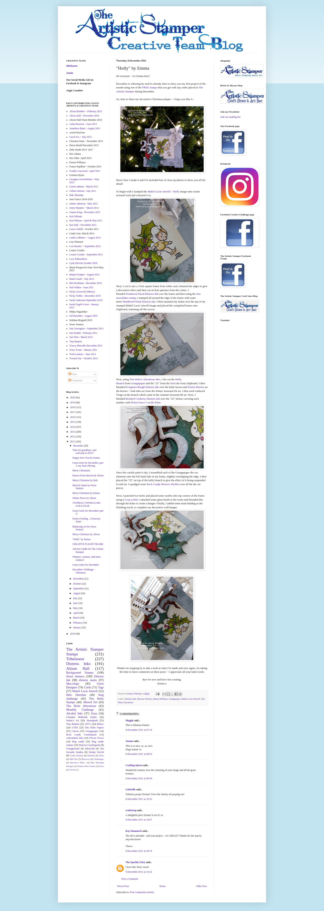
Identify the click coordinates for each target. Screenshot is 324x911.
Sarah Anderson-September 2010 (85, 300)
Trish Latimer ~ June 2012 (82, 354)
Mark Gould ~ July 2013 (81, 278)
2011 (73, 441)
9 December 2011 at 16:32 (139, 871)
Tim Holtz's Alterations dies (145, 379)
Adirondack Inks (74, 738)
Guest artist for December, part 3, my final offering (87, 464)
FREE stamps (149, 87)
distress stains (88, 680)
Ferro (101, 766)
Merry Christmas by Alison (86, 534)
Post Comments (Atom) (142, 892)
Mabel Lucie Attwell (190, 699)
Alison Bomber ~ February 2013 (85, 111)
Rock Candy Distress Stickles (163, 484)
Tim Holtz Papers (94, 727)
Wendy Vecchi (96, 752)
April (76, 612)
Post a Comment (129, 878)
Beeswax (86, 759)
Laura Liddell (76, 229)
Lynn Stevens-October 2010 (83, 263)
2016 (73, 417)
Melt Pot (73, 759)
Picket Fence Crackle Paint (145, 402)
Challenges (99, 759)
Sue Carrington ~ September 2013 (86, 328)
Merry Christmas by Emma (86, 493)
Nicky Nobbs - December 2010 (85, 295)
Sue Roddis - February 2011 (83, 332)
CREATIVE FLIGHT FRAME (87, 544)
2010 (73, 633)
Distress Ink (130, 699)
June (75, 603)
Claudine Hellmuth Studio (81, 717)
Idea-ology (72, 683)
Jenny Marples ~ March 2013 (84, 207)
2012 (73, 436)
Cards (87, 687)
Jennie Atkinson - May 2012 (83, 203)
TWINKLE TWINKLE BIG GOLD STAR (86, 504)
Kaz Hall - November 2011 (82, 224)
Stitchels (91, 755)
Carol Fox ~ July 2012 (80, 137)
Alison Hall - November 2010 (84, 115)
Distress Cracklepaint (89, 745)
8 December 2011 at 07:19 (139, 729)
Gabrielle (131, 789)
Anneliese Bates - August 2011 (84, 128)
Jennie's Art (72, 720)
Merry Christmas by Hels (85, 480)
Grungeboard (72, 748)
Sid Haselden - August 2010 (83, 315)
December (78, 445)
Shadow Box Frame (86, 766)
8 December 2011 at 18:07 (139, 819)
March (76, 617)
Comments (75, 380)
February (78, 622)
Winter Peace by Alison (84, 498)
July (75, 598)
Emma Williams (160, 699)
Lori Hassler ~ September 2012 (85, 246)
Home (163, 886)
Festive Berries (196, 387)
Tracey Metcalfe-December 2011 (85, 345)
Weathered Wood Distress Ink (142, 293)
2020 (73, 397)
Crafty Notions (76, 755)
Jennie (69, 73)
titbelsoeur (72, 65)
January (77, 627)
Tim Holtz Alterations (81, 706)
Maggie (129, 720)
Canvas (75, 731)
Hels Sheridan (76, 195)
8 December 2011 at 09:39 (139, 778)
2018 (73, 407)
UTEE (75, 727)
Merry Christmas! (81, 470)
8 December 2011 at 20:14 (139, 851)
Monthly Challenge (80, 709)
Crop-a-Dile (131, 499)
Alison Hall (78, 668)
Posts (73, 374)
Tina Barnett (75, 341)
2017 (73, 412)
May (75, 608)
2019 (73, 402)
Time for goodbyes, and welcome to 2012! (84, 451)
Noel (173, 383)
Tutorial (72, 770)
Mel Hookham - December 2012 (85, 283)
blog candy (78, 741)
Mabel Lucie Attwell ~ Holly (163, 191)
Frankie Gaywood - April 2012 (84, 170)
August (77, 593)
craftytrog (131, 810)
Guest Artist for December (85, 564)
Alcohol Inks (74, 713)
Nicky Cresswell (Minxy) (82, 291)
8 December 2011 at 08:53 (139, 754)
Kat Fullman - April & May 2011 (85, 220)
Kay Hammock (134, 830)
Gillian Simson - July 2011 (82, 190)
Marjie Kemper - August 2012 (84, 274)
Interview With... (78, 762)
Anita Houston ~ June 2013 (83, 124)
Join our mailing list (230, 116)
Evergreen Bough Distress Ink (142, 387)
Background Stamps (79, 672)
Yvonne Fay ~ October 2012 (83, 358)
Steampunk (92, 720)
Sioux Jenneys (75, 676)
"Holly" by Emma (81, 539)
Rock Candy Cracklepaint (81, 734)
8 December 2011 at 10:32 (139, 799)
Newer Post (123, 886)
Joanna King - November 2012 (84, 212)
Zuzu (94, 713)
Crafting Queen (134, 765)
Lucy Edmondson (78, 258)
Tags (101, 687)
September (78, 588)
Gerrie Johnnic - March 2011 (83, 186)
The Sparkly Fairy (135, 862)
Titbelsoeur (75, 659)
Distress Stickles (144, 699)
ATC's (88, 724)
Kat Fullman (75, 216)
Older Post (201, 886)
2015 (73, 421)
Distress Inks (78, 663)
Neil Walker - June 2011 (81, 287)
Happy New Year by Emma (86, 457)
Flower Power (96, 738)
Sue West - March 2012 (81, 337)
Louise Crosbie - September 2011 (86, 254)
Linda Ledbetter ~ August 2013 (85, 237)
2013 (73, 431)
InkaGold (89, 748)
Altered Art (90, 702)
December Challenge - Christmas (83, 571)
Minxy (100, 724)
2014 (73, 426)
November (78, 578)
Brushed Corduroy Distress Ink (143, 398)
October (77, 583)
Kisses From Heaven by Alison (87, 475)
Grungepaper (138, 383)
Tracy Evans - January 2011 (83, 349)
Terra (101, 755)
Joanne (129, 741)
